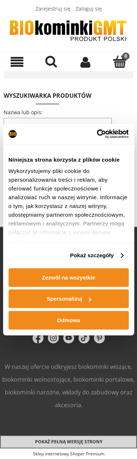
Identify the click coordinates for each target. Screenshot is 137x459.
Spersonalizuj (68, 299)
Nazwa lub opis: (23, 112)
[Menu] (17, 62)
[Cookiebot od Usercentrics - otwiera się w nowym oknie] (97, 134)
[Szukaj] (51, 61)
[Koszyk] (120, 61)
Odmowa (68, 320)
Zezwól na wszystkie (68, 277)
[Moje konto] (86, 62)
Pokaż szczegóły (92, 255)
